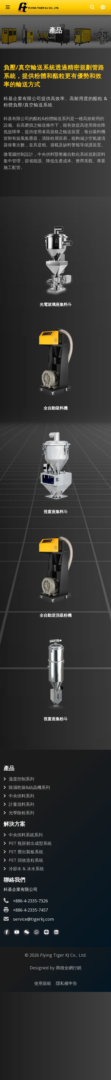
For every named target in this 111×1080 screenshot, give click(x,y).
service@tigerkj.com (33, 919)
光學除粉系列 (21, 812)
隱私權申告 (66, 983)
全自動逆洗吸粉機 (56, 615)
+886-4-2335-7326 (30, 901)
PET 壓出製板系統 (26, 851)
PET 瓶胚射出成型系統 (30, 843)
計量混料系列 (21, 804)
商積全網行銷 (68, 968)
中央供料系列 (21, 796)
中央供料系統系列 (26, 835)
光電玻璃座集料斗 (56, 304)
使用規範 (42, 983)
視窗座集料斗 (56, 511)
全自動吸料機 (56, 408)
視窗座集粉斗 (56, 718)
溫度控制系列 (21, 779)
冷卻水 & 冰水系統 (26, 868)
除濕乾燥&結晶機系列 (29, 787)
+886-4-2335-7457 (30, 910)
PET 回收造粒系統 (26, 860)
